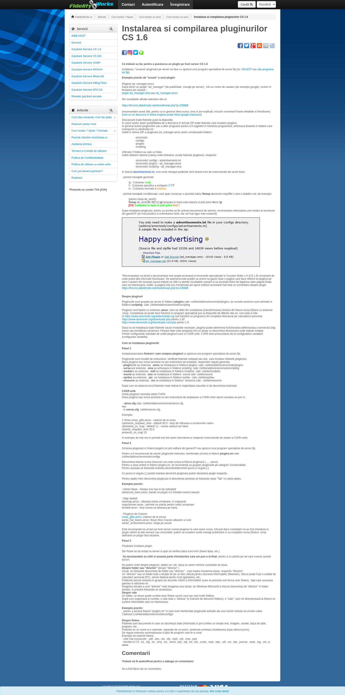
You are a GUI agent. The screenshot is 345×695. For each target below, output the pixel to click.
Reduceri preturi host (84, 124)
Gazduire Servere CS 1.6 (86, 49)
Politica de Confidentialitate (87, 157)
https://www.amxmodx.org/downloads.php (146, 319)
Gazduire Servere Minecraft (88, 76)
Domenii (76, 42)
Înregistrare (180, 4)
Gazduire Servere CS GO (86, 56)
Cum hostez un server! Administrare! (150, 17)
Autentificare (152, 4)
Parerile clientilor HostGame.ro (89, 137)
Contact (128, 4)
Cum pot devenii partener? (87, 171)
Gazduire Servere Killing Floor (89, 83)
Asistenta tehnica (82, 144)
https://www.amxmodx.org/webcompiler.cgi (149, 316)
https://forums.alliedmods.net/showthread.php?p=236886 (155, 105)
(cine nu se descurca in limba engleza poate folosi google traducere (161, 114)
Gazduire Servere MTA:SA (87, 89)
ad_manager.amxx (167, 93)
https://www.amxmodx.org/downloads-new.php (149, 322)
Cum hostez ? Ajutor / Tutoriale (122, 17)
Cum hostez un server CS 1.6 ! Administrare (177, 17)
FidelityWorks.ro (81, 16)
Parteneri (77, 177)
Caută (247, 4)
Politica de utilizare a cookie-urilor (91, 164)
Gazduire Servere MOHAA (87, 69)
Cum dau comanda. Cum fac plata (92, 117)
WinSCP (247, 69)
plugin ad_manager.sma (136, 93)
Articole (102, 17)
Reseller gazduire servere (87, 96)
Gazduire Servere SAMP (86, 62)
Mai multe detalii (219, 691)
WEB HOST (79, 35)
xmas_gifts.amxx (131, 516)
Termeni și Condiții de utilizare (89, 151)
